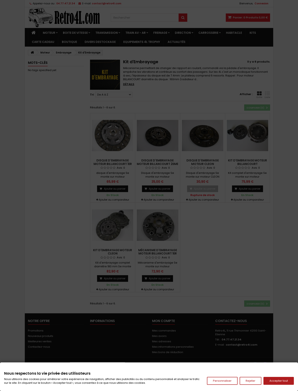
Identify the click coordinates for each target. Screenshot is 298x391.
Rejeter (250, 381)
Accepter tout (278, 381)
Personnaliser (222, 381)
